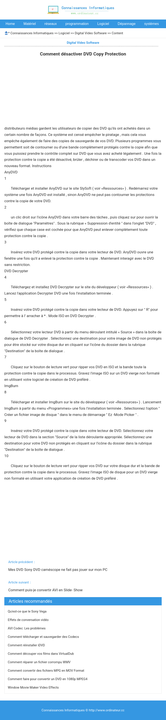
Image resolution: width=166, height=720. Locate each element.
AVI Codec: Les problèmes (27, 628)
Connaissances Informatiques (31, 33)
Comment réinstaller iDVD (27, 645)
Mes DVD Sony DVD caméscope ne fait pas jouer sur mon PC (58, 569)
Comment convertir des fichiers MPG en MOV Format (46, 671)
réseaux (51, 24)
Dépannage (127, 24)
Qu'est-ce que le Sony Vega (27, 611)
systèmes (151, 24)
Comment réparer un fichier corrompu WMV (39, 662)
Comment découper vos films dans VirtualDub (41, 654)
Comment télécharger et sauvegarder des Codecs (44, 637)
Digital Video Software (91, 33)
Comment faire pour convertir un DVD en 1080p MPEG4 (48, 679)
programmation (77, 24)
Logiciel (103, 24)
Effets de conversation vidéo (28, 620)
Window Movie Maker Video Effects (34, 687)
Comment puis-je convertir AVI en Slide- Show (45, 590)
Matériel (30, 24)
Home (10, 24)
